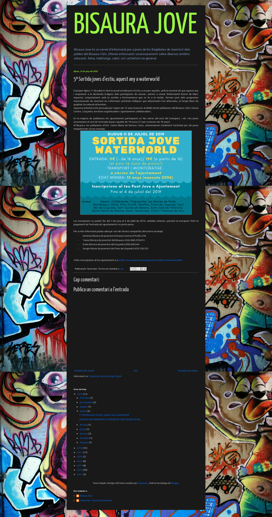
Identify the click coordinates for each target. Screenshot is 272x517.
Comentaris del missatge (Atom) (105, 376)
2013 (80, 470)
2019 (80, 394)
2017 (80, 452)
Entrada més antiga (188, 370)
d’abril (83, 429)
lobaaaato (143, 483)
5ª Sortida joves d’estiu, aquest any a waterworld (104, 415)
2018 (80, 448)
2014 (80, 465)
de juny (83, 411)
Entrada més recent (84, 370)
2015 (80, 461)
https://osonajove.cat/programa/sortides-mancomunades (150, 260)
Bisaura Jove (86, 495)
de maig (84, 424)
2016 (80, 456)
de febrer (85, 438)
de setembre (86, 402)
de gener (84, 442)
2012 (80, 474)
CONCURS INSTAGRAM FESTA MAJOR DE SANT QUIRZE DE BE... (110, 419)
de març (84, 433)
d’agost (84, 406)
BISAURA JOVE (135, 25)
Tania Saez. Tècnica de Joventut (96, 500)
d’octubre (85, 398)
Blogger (175, 483)
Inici (136, 370)
